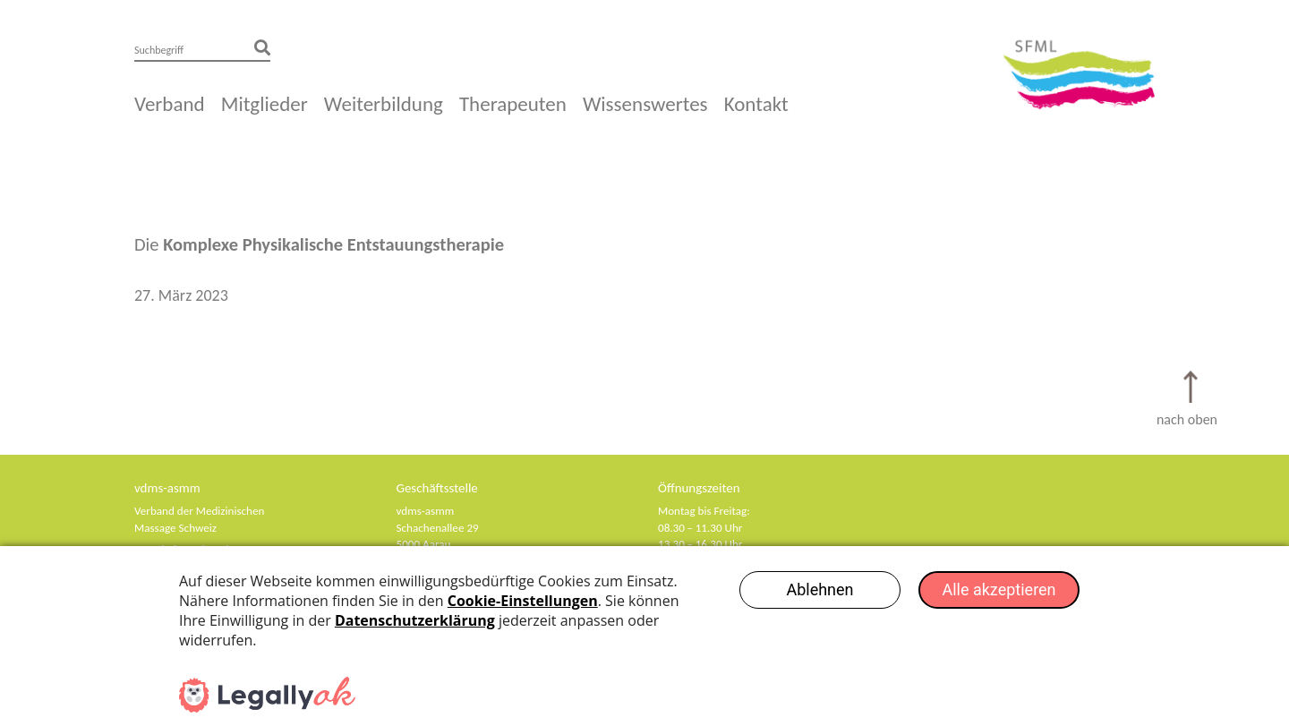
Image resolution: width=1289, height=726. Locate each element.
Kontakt (756, 103)
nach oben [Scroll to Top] (1187, 419)
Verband (169, 103)
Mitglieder (264, 103)
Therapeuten (513, 103)
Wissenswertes (645, 103)
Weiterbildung (383, 103)
